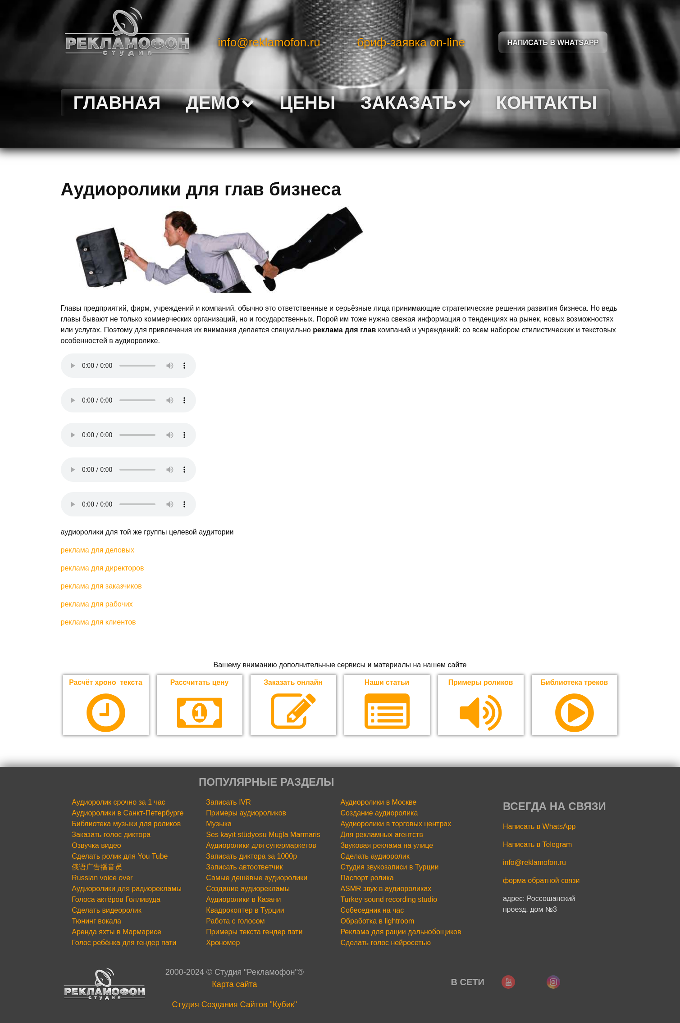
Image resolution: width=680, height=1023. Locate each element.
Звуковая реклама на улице (386, 846)
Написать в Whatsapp (553, 42)
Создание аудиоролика (379, 813)
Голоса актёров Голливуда (116, 900)
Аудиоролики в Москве (378, 802)
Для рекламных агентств (381, 835)
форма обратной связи (541, 881)
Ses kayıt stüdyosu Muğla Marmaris (263, 835)
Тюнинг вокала (96, 921)
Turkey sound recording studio (388, 900)
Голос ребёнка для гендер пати (124, 943)
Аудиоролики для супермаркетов (261, 846)
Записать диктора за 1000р (251, 856)
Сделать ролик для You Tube (120, 856)
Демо (220, 103)
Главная (117, 103)
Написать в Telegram (537, 845)
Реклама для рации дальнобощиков (400, 932)
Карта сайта (234, 984)
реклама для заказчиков (101, 586)
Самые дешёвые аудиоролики (256, 878)
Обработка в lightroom (377, 921)
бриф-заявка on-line (411, 42)
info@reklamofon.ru (269, 42)
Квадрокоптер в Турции (245, 910)
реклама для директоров (102, 568)
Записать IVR (228, 802)
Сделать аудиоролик (374, 856)
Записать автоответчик (244, 867)
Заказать (415, 103)
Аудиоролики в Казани (243, 900)
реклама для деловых (97, 550)
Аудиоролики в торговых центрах (395, 824)
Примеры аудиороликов (246, 813)
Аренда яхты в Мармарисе (116, 932)
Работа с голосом (235, 921)
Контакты (546, 103)
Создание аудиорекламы (248, 889)
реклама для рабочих (97, 604)
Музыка (219, 824)
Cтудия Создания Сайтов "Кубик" (234, 1004)
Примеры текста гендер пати (254, 932)
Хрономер (223, 943)
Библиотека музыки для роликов (126, 824)
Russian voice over (102, 878)
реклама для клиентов (98, 622)
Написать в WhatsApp (539, 827)
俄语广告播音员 (97, 867)
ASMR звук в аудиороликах (385, 889)
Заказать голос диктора (111, 835)
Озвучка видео (96, 846)
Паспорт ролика (366, 878)
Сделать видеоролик (106, 910)
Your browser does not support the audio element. (128, 365)
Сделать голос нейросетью (385, 943)
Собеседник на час (372, 910)
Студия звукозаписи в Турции (389, 867)
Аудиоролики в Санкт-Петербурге (127, 813)
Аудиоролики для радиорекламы (127, 889)
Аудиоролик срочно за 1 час (118, 802)
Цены (307, 103)
